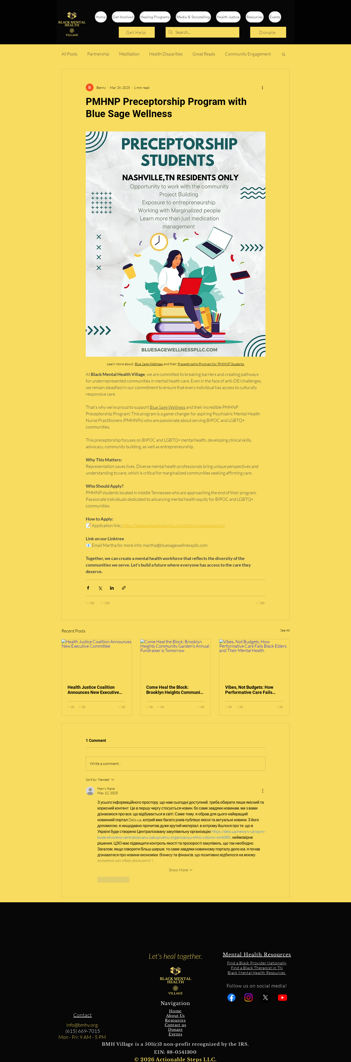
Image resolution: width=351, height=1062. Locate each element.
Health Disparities (166, 53)
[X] (265, 997)
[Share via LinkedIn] (112, 588)
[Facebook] (231, 997)
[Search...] (202, 32)
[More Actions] (262, 791)
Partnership (98, 53)
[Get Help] (137, 32)
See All (285, 630)
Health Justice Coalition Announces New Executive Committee (93, 690)
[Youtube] (282, 997)
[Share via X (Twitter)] (100, 588)
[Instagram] (248, 997)
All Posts (69, 53)
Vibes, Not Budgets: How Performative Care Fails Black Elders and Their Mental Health (249, 690)
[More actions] (262, 87)
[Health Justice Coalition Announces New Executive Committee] (97, 659)
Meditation (129, 53)
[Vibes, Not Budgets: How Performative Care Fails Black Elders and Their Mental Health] (254, 659)
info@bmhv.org (82, 1025)
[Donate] (268, 32)
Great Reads (203, 53)
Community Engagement (248, 53)
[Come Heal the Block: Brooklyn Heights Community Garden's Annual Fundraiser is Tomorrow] (175, 659)
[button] (283, 54)
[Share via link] (123, 588)
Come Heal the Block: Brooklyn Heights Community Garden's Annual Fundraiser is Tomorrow (175, 690)
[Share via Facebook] (88, 588)
